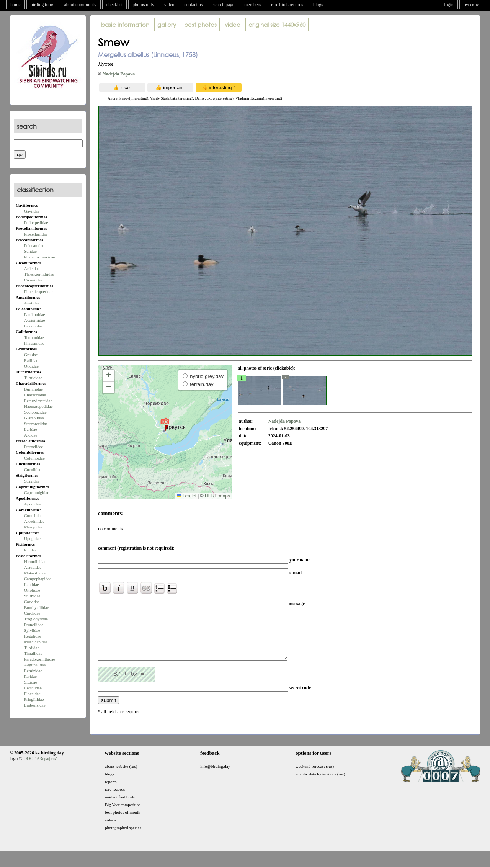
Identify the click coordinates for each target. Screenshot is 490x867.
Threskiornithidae (39, 274)
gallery (166, 24)
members (252, 4)
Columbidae (34, 458)
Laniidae (31, 584)
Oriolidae (32, 590)
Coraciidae (33, 515)
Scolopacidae (35, 412)
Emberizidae (35, 705)
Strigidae (31, 481)
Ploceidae (32, 693)
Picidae (30, 550)
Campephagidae (37, 578)
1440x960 (276, 24)
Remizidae (33, 670)
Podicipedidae (36, 222)
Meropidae (33, 527)
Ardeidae (31, 268)
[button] (165, 424)
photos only (143, 4)
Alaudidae (32, 567)
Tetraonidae (34, 337)
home (15, 4)
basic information (125, 24)
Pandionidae (34, 314)
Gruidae (31, 354)
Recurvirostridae (38, 400)
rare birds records (287, 4)
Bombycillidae (36, 607)
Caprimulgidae (36, 492)
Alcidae (30, 435)
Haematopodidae (38, 406)
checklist (114, 4)
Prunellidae (33, 624)
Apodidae (32, 504)
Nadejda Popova (119, 74)
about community (80, 4)
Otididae (31, 366)
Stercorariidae (36, 423)
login (449, 4)
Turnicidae (33, 377)
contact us (193, 4)
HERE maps (217, 496)
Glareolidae (34, 418)
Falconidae (33, 326)
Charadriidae (35, 395)
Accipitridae (34, 320)
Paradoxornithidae (39, 659)
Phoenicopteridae (38, 291)
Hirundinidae (35, 561)
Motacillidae (35, 573)
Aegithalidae (35, 665)
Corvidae (31, 601)
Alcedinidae (34, 521)
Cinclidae (32, 613)
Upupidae (32, 538)
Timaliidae (33, 653)
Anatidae (31, 303)
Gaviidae (31, 211)
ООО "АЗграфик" (40, 770)
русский (471, 4)
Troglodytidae (36, 619)
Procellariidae (35, 234)
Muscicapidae (35, 642)
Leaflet (186, 496)
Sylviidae (32, 630)
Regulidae (32, 636)
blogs (318, 4)
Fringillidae (34, 699)
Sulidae (30, 251)
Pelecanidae (34, 245)
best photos (200, 24)
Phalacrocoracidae (39, 257)
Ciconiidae (33, 280)
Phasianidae (34, 343)
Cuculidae (32, 469)
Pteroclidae (33, 446)
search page (223, 4)
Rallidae (31, 360)
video (169, 4)
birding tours (42, 4)
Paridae (30, 676)
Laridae (30, 429)
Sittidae (30, 682)
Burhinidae (33, 389)
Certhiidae (33, 687)
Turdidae (31, 647)
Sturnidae (32, 596)
